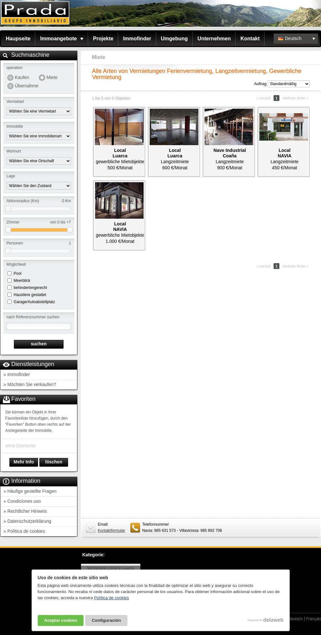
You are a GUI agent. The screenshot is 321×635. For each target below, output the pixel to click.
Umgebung (174, 38)
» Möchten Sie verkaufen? (30, 384)
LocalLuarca (120, 153)
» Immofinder (17, 374)
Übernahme (26, 85)
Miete (51, 77)
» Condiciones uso (22, 501)
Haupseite (18, 38)
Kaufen (22, 77)
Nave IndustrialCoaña (230, 153)
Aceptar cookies (60, 620)
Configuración (106, 620)
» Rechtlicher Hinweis (25, 511)
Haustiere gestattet (30, 295)
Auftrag (260, 84)
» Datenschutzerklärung (27, 521)
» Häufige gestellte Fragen (30, 491)
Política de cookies (111, 597)
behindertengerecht (30, 287)
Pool (17, 273)
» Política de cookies (24, 531)
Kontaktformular (111, 530)
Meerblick (22, 280)
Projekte (103, 38)
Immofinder (137, 38)
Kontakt (250, 38)
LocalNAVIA (285, 153)
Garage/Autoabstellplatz (34, 302)
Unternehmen (214, 38)
